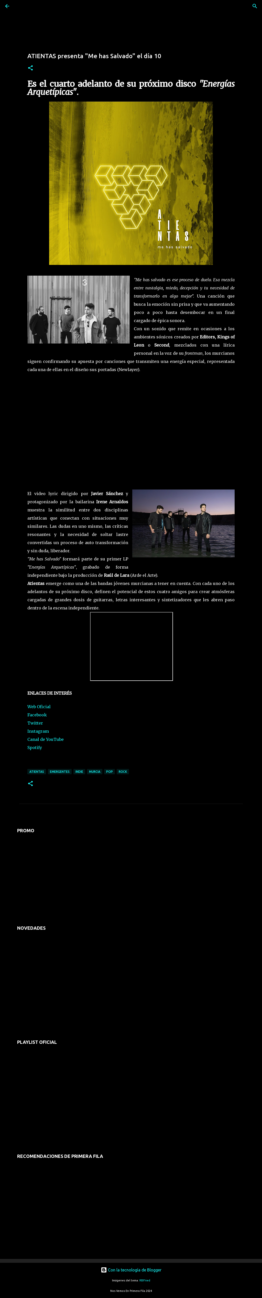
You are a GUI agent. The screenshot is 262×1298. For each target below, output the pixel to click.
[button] (30, 68)
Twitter (35, 723)
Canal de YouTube (45, 739)
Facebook (37, 714)
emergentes (60, 771)
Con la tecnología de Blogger (131, 1270)
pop (109, 771)
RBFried (144, 1280)
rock (123, 771)
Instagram (38, 731)
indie (79, 771)
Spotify (34, 747)
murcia (94, 771)
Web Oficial (39, 706)
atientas (36, 771)
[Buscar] (21, 6)
